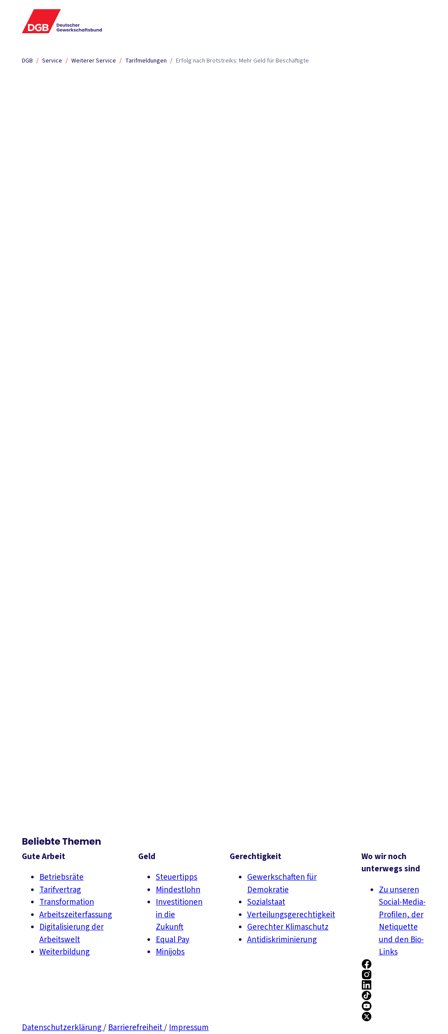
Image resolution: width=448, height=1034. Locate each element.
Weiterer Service (93, 60)
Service (52, 60)
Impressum (189, 1028)
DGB (27, 60)
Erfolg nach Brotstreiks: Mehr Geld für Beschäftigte (242, 60)
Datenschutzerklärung (62, 1028)
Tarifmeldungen (146, 60)
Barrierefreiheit (136, 1028)
